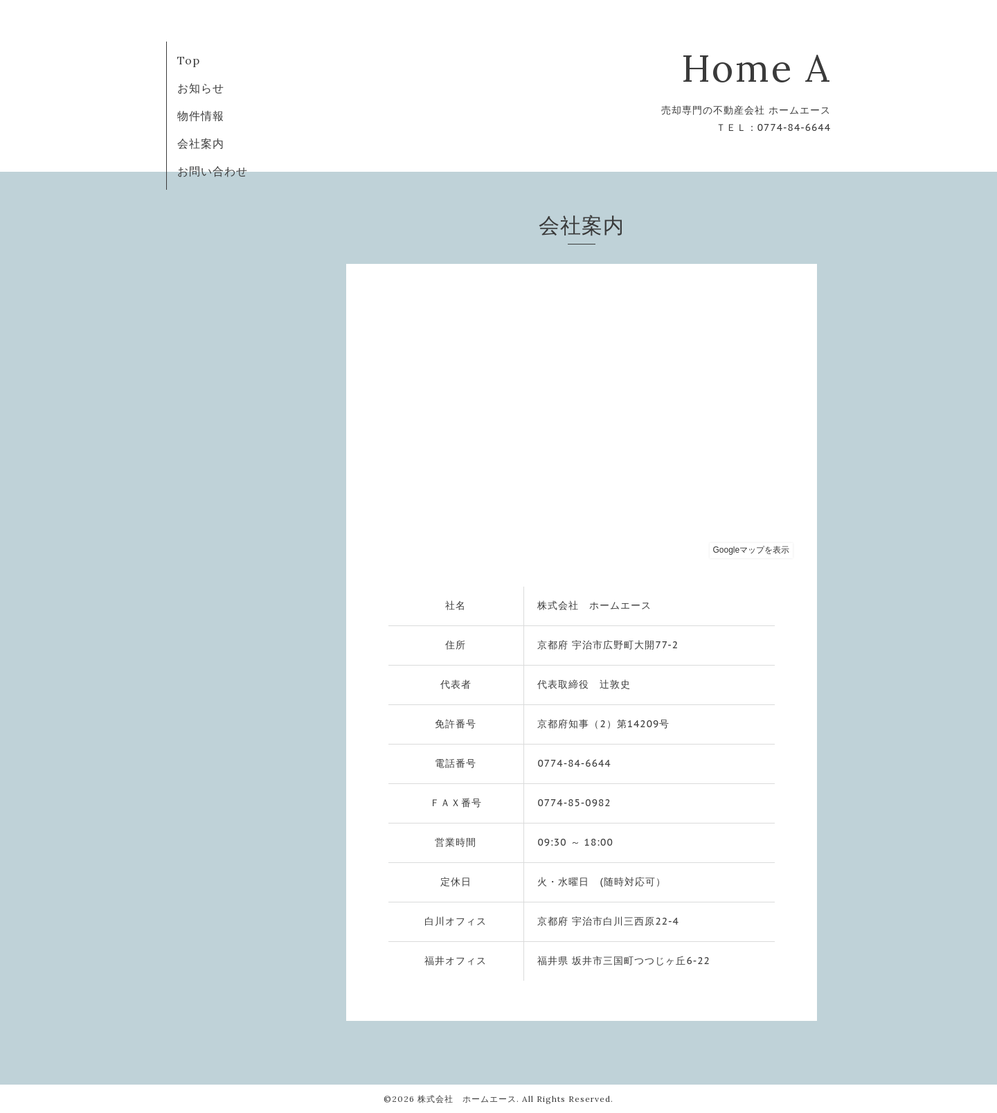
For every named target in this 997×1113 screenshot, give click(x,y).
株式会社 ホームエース (467, 1099)
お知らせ (200, 88)
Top (188, 60)
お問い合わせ (212, 171)
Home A (756, 68)
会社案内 (200, 143)
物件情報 (200, 116)
